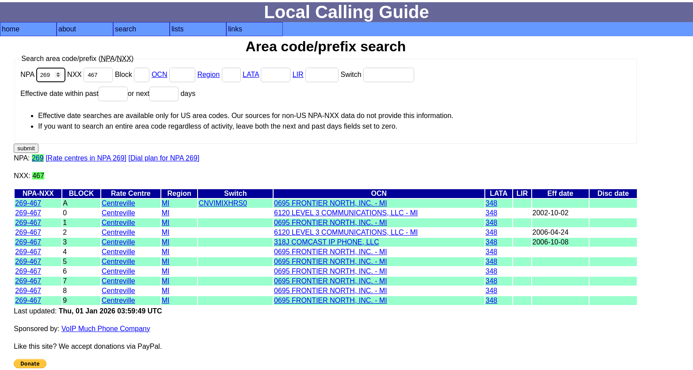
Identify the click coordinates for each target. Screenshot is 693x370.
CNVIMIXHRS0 (222, 203)
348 (492, 203)
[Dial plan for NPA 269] (164, 158)
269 (38, 158)
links (235, 29)
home (10, 29)
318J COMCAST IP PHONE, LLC (326, 242)
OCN (160, 74)
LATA (251, 74)
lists (177, 29)
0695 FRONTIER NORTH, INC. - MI (330, 203)
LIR (298, 74)
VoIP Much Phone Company (105, 328)
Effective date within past (74, 93)
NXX (91, 74)
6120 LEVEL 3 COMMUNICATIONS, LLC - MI (346, 213)
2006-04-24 (551, 232)
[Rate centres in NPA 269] (86, 158)
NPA (43, 74)
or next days (161, 93)
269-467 (28, 203)
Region (208, 74)
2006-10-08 (551, 242)
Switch (377, 74)
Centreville (118, 203)
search (125, 29)
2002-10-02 (551, 213)
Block (133, 74)
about (67, 29)
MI (166, 203)
